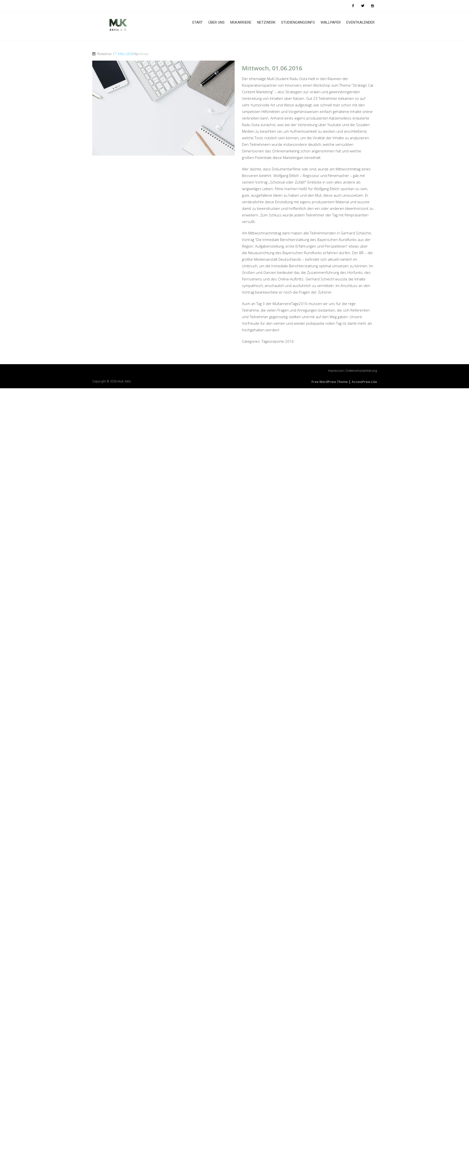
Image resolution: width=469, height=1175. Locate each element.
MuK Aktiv (124, 381)
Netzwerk (266, 22)
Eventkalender (360, 22)
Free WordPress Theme (330, 381)
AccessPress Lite (364, 381)
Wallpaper (331, 22)
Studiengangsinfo (298, 22)
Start (197, 22)
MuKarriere (240, 22)
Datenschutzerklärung (361, 370)
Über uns (216, 22)
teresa (143, 54)
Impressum (336, 370)
